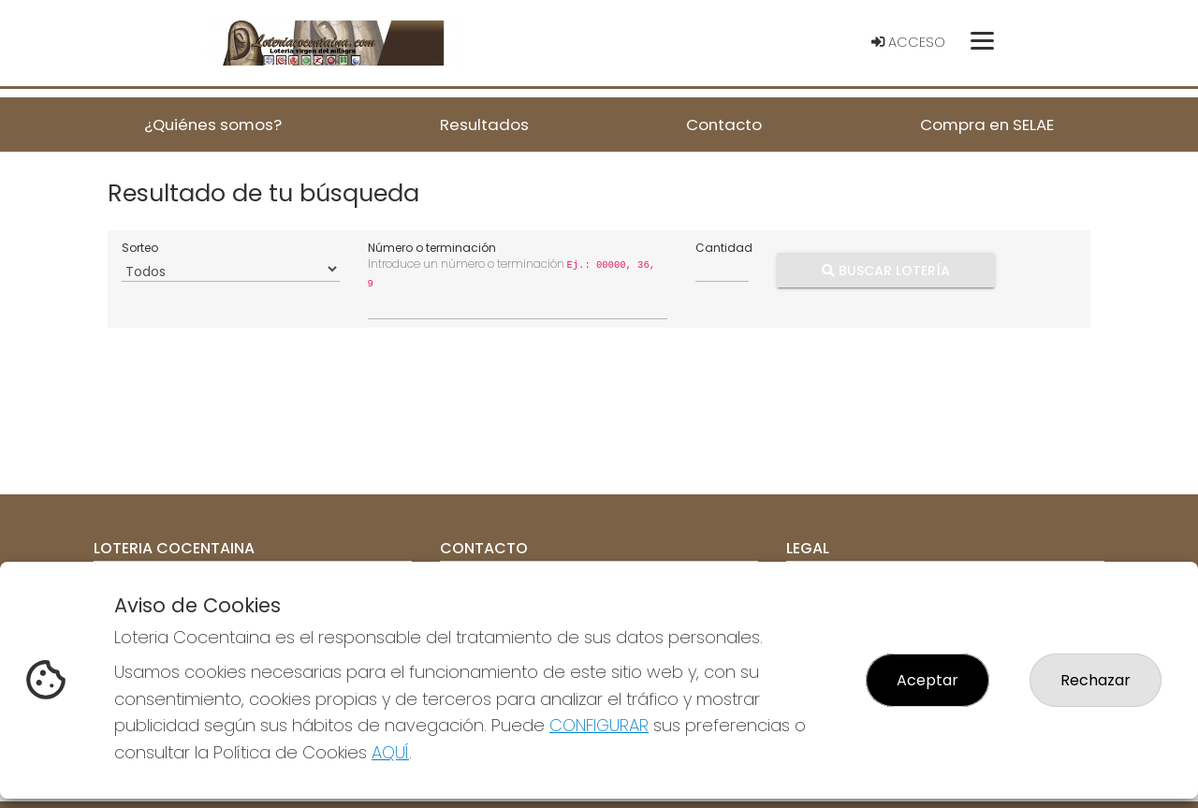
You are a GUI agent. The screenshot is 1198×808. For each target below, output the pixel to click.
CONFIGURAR (599, 725)
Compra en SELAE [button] (987, 124)
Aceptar (927, 680)
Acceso (908, 42)
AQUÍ (390, 752)
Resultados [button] (484, 124)
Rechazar (1095, 680)
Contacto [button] (724, 124)
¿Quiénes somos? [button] (213, 124)
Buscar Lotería (886, 269)
